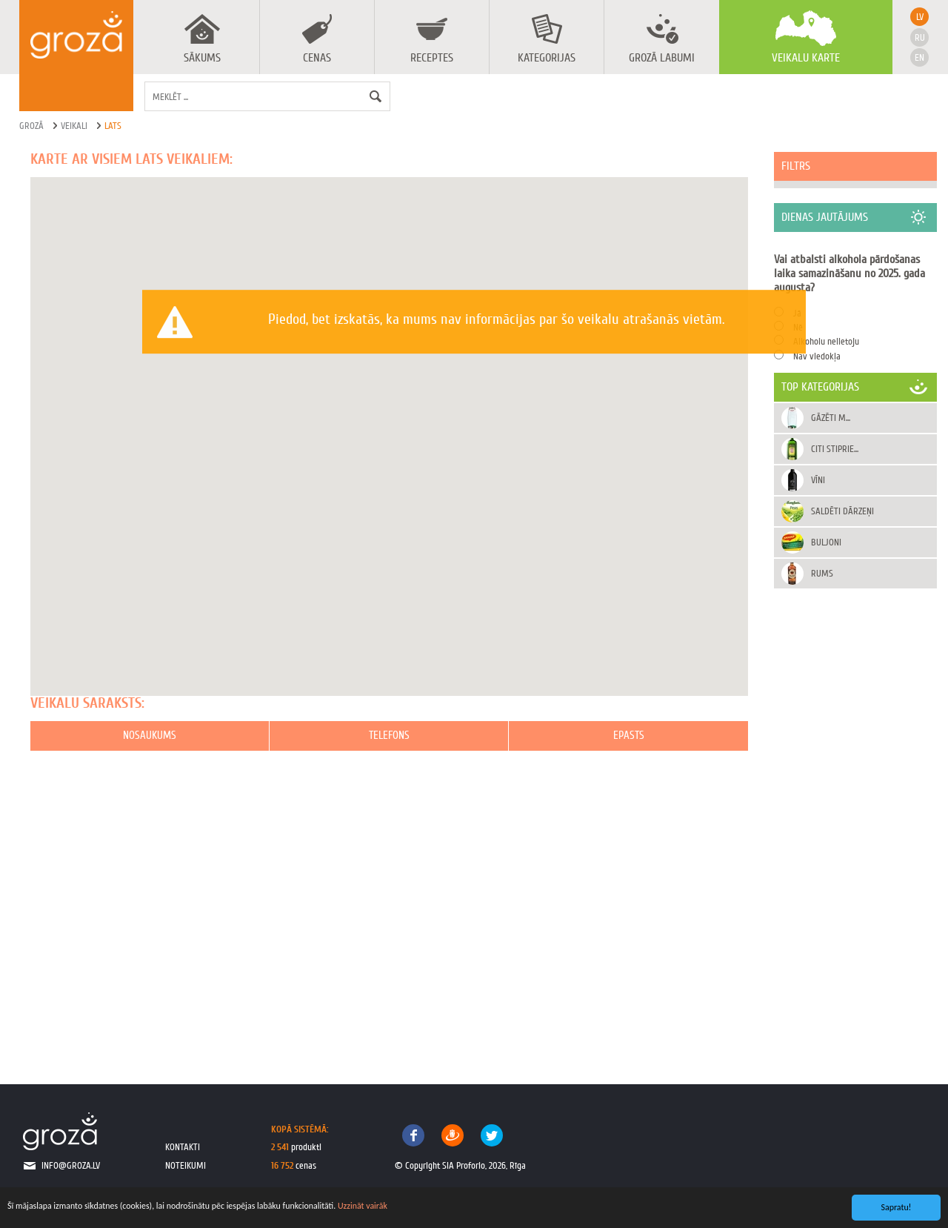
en (919, 57)
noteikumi (185, 1165)
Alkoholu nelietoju (826, 341)
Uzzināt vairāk (362, 1206)
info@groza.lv (70, 1165)
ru (920, 37)
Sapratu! (896, 1207)
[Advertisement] (855, 821)
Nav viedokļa (817, 356)
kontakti (182, 1146)
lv (920, 16)
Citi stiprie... (834, 448)
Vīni (818, 479)
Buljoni (826, 542)
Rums (822, 573)
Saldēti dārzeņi (842, 511)
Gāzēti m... (830, 417)
